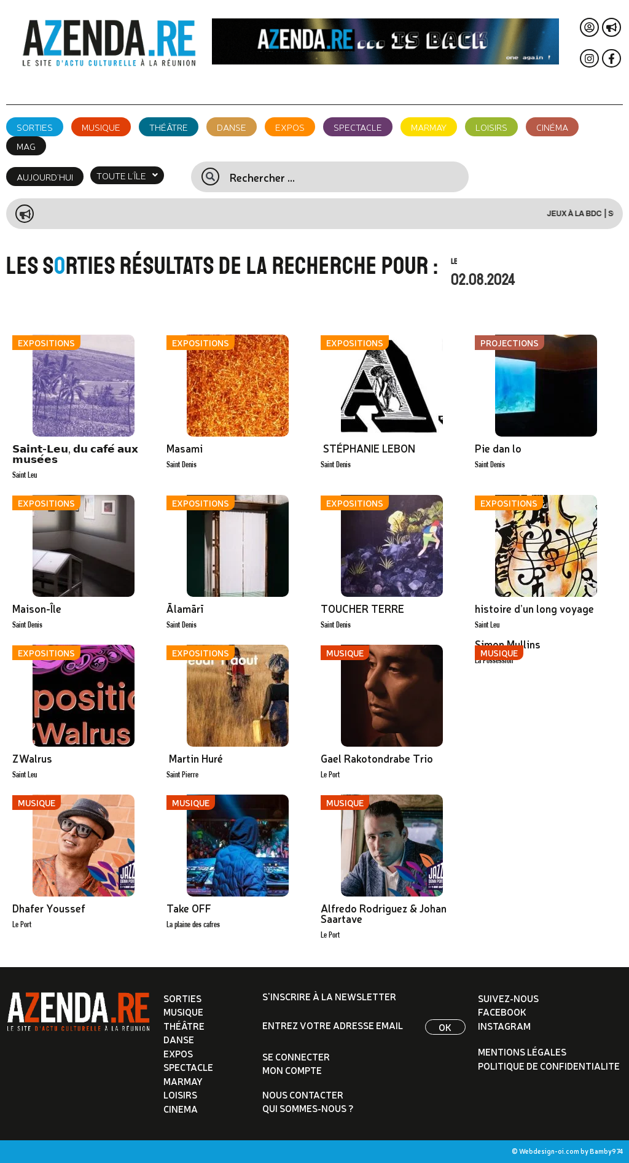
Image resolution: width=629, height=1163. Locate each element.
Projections (509, 342)
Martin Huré (194, 758)
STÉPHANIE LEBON (368, 448)
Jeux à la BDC (590, 213)
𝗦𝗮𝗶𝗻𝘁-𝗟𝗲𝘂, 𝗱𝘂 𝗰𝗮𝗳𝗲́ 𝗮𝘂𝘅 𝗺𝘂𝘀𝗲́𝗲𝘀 (75, 453)
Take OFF (188, 908)
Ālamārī (185, 608)
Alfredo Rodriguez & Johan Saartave (384, 913)
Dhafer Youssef (48, 908)
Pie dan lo (498, 448)
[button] (127, 175)
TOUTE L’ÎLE (127, 175)
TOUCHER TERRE (362, 608)
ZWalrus (32, 758)
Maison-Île (36, 608)
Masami (184, 448)
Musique (345, 652)
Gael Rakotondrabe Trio (377, 758)
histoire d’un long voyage (534, 608)
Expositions (46, 342)
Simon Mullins (508, 644)
